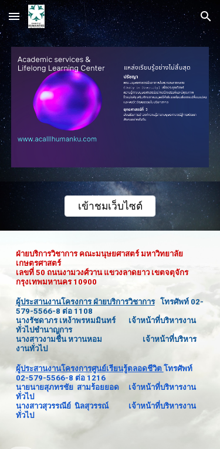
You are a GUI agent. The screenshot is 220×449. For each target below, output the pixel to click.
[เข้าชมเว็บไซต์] (110, 205)
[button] (14, 16)
